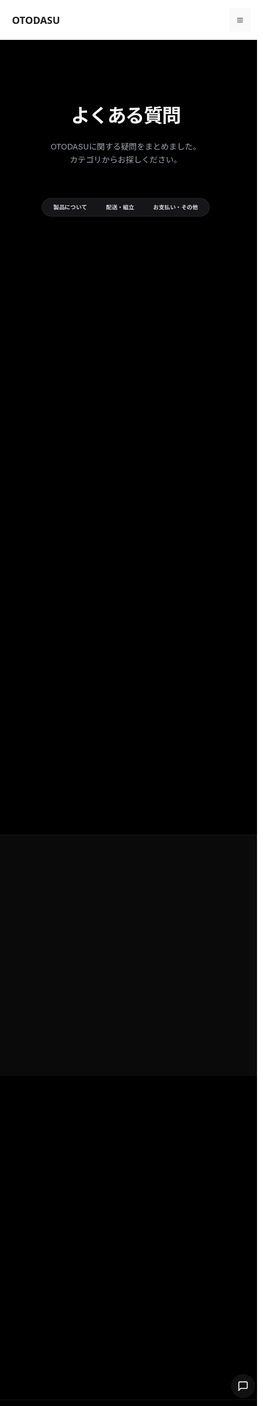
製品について (70, 207)
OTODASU (36, 20)
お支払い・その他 (175, 207)
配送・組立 (120, 207)
